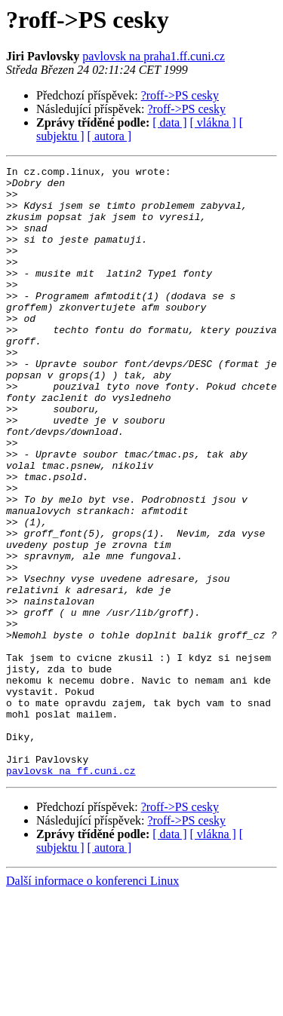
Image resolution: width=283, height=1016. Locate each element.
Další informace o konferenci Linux (92, 1002)
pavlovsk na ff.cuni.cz (71, 892)
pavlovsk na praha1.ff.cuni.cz (153, 56)
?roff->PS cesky (180, 95)
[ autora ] (110, 136)
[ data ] (169, 122)
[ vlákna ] (213, 122)
